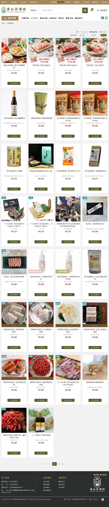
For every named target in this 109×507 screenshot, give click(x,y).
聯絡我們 (78, 18)
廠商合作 (62, 481)
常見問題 (86, 2)
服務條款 (77, 2)
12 (63, 464)
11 (59, 464)
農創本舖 (44, 18)
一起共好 (23, 2)
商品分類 (10, 18)
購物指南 (95, 2)
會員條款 (46, 487)
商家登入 (4, 2)
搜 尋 (103, 35)
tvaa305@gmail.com (16, 487)
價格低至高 (93, 32)
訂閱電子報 (33, 2)
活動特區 (25, 18)
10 (54, 464)
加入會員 (46, 481)
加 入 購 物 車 (15, 83)
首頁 (3, 23)
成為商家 (14, 2)
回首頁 (68, 2)
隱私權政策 (47, 490)
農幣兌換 (69, 18)
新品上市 (84, 32)
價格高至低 (103, 32)
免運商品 (53, 18)
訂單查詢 (105, 2)
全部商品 (34, 18)
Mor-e (49, 499)
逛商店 (61, 18)
